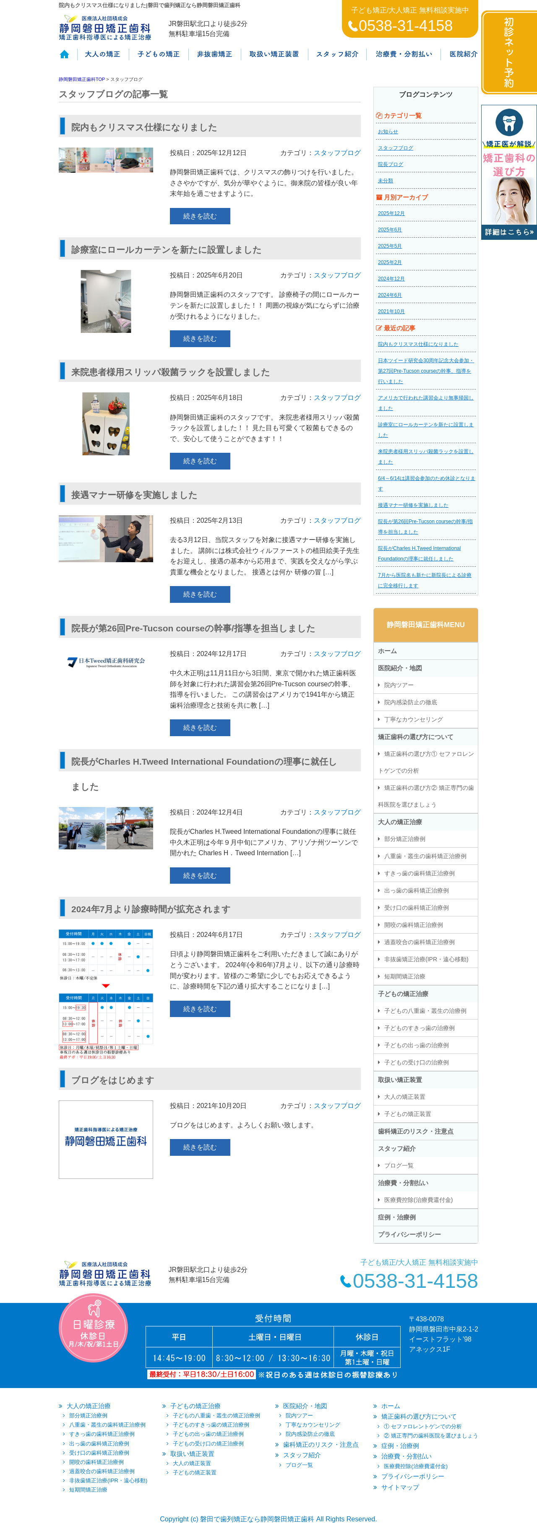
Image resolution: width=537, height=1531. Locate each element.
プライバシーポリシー (409, 1234)
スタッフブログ (337, 152)
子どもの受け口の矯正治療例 (208, 1443)
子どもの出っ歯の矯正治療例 (208, 1434)
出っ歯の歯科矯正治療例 (416, 890)
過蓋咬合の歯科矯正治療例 (419, 942)
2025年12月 (391, 213)
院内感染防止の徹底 (410, 702)
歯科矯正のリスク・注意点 (416, 1131)
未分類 (385, 181)
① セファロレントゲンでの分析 (423, 1426)
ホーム (68, 59)
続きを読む (200, 216)
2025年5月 (390, 246)
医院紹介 (459, 59)
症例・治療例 (397, 1217)
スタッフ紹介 (337, 59)
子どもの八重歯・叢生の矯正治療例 (216, 1415)
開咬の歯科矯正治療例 (413, 924)
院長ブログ (390, 164)
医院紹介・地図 (400, 668)
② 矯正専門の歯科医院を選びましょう (431, 1435)
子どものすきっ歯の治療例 (419, 1028)
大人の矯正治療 (400, 821)
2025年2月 (390, 262)
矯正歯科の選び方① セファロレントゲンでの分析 (426, 762)
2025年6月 (390, 230)
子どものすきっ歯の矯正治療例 (211, 1425)
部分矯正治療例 (404, 839)
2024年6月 (390, 295)
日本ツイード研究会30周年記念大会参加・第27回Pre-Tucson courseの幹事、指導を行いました (426, 371)
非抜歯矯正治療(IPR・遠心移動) (426, 959)
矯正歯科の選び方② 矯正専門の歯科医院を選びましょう (426, 796)
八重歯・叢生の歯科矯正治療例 (425, 856)
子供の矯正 (158, 59)
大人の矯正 (102, 59)
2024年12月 (391, 279)
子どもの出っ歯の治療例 (416, 1045)
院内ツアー (399, 685)
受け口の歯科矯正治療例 (416, 907)
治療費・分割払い (403, 1182)
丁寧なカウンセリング (413, 719)
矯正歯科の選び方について (416, 736)
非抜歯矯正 (214, 59)
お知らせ (388, 132)
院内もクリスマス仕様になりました (418, 344)
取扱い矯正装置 (274, 59)
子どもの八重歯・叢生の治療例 (425, 1010)
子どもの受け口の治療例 (416, 1062)
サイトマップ (400, 1487)
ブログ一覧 (399, 1165)
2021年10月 (391, 311)
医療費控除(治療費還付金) (418, 1199)
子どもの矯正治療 (403, 993)
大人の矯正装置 (404, 1096)
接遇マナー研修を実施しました (413, 505)
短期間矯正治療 (404, 976)
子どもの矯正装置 (407, 1114)
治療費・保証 (403, 59)
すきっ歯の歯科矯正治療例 (419, 873)
